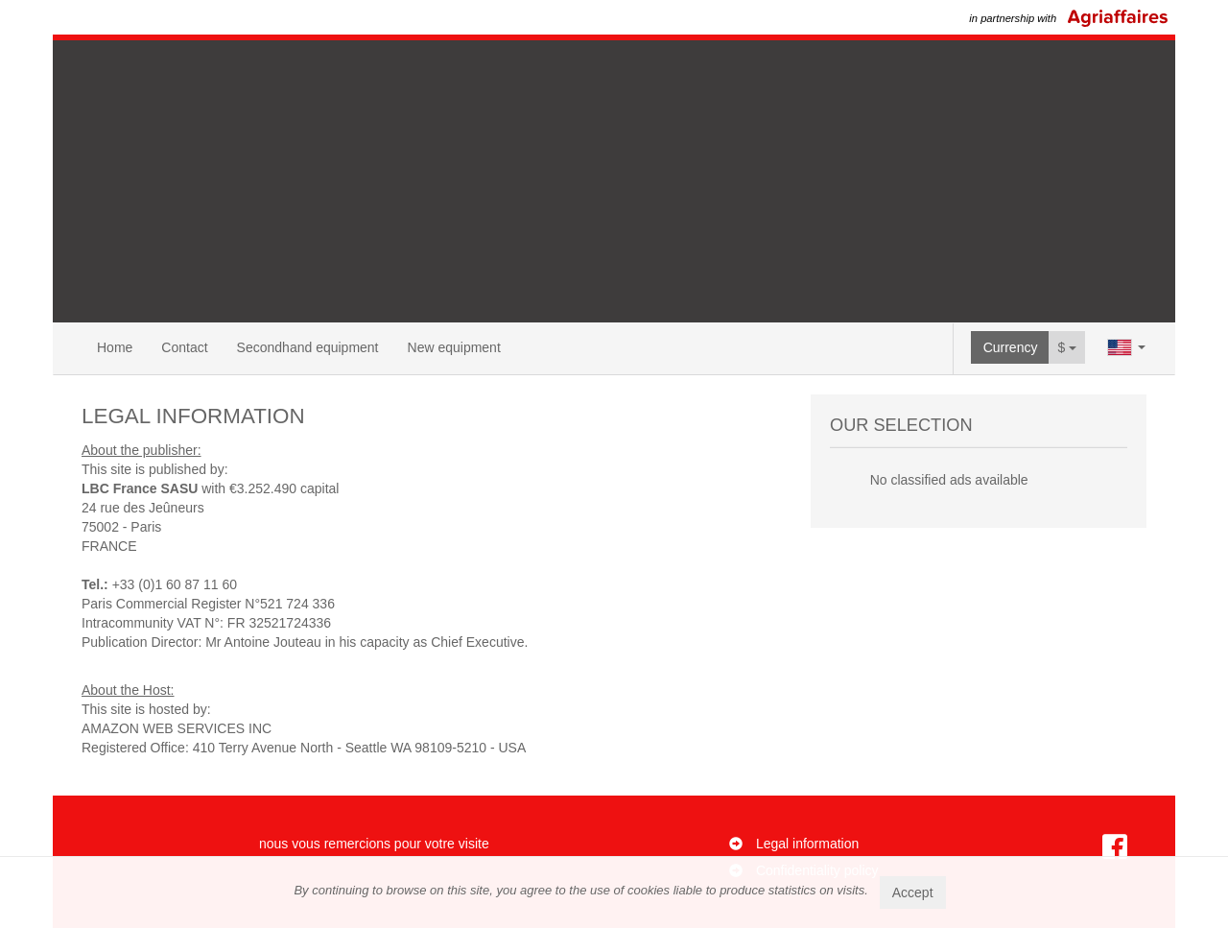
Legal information (807, 843)
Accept (912, 892)
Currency (1010, 347)
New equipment (454, 347)
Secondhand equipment (308, 347)
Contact (184, 347)
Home (114, 347)
